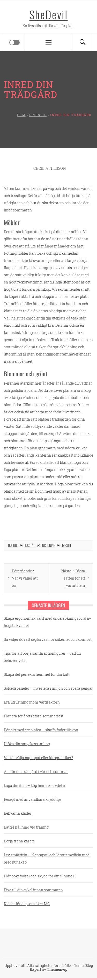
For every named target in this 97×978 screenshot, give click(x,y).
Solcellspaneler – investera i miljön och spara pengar (48, 688)
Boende (13, 545)
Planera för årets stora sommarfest (33, 716)
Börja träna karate (19, 841)
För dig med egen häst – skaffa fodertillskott (41, 729)
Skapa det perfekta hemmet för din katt (37, 674)
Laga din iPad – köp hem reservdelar (34, 785)
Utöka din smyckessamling (27, 743)
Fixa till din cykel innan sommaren (33, 889)
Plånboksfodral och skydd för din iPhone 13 (40, 876)
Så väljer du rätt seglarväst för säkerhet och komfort (48, 639)
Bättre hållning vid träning (26, 827)
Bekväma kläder (17, 813)
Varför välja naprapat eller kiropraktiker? (38, 757)
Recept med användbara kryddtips (33, 799)
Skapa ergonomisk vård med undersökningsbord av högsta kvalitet (47, 622)
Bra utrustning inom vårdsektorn (32, 702)
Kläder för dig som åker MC (27, 903)
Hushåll (30, 545)
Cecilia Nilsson (49, 168)
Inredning (48, 545)
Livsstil (66, 545)
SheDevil (48, 14)
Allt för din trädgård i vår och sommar (36, 771)
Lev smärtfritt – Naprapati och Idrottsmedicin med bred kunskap (46, 858)
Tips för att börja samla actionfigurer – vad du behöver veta (42, 657)
